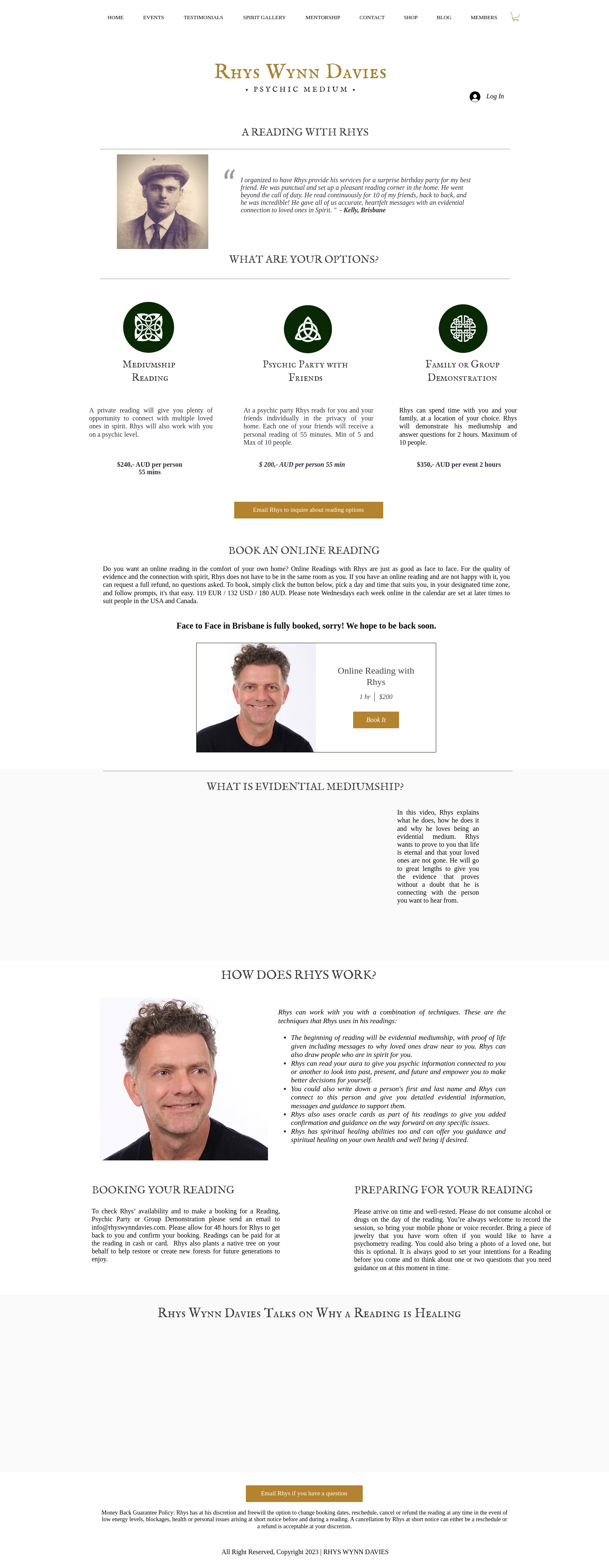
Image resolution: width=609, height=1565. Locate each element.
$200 (385, 696)
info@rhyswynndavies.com (128, 1227)
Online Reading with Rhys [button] (376, 676)
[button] (515, 16)
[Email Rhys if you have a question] (304, 1493)
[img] (256, 697)
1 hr (364, 696)
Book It (376, 719)
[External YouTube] (244, 874)
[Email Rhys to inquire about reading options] (308, 510)
